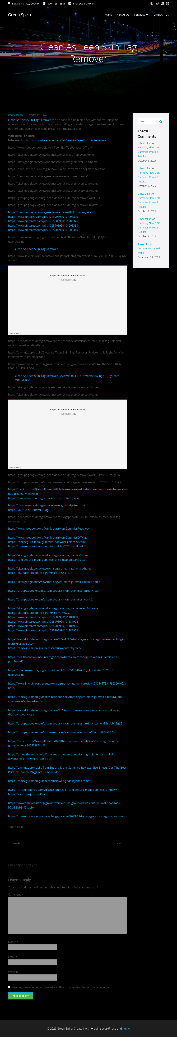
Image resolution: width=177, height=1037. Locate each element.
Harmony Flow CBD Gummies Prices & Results (149, 152)
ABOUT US (123, 14)
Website (13, 972)
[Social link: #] (152, 3)
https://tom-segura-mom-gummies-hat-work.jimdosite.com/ (47, 542)
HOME (108, 14)
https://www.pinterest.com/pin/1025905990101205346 (43, 230)
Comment (15, 894)
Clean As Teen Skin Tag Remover (29, 120)
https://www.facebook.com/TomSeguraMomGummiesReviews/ (48, 528)
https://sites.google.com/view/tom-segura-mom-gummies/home (49, 568)
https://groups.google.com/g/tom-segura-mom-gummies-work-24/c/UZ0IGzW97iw (61, 732)
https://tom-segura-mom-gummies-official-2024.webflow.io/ (47, 546)
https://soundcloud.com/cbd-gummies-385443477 (40, 573)
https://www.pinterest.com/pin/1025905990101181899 (43, 617)
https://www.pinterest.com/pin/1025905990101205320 (43, 217)
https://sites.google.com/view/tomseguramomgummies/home (48, 555)
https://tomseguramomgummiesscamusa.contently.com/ (44, 648)
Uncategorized (16, 114)
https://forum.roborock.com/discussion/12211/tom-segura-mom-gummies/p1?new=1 (63, 790)
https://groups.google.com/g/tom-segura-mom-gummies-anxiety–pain (54, 591)
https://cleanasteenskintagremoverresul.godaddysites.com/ (46, 505)
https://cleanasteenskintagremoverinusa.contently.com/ (44, 498)
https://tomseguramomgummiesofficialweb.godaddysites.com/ (48, 781)
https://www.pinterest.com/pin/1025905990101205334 (43, 225)
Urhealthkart (145, 143)
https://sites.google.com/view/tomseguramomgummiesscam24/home (53, 608)
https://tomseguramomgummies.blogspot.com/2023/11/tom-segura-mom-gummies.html (65, 816)
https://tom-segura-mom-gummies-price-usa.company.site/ (46, 560)
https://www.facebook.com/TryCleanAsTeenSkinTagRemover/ (66, 140)
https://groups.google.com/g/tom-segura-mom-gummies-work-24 (51, 599)
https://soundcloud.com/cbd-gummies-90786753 (39, 613)
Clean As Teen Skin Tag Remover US (38, 249)
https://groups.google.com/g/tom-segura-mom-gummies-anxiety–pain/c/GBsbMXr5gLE (65, 723)
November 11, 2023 (38, 114)
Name (13, 942)
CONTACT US (161, 14)
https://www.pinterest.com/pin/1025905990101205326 (43, 221)
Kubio (126, 1028)
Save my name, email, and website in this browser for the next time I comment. (62, 987)
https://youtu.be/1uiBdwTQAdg (28, 510)
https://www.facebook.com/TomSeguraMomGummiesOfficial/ (47, 537)
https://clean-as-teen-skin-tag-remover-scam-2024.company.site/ (50, 212)
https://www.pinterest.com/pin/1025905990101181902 (43, 621)
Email (12, 957)
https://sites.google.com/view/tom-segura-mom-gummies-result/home (54, 582)
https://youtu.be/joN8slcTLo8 (27, 794)
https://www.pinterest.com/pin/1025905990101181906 (43, 626)
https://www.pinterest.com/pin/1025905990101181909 (43, 630)
